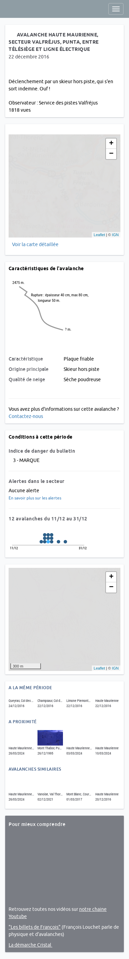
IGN (115, 235)
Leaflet (99, 235)
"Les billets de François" (35, 927)
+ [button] (111, 144)
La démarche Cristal (30, 945)
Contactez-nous (26, 416)
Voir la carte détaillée (35, 244)
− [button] (111, 154)
